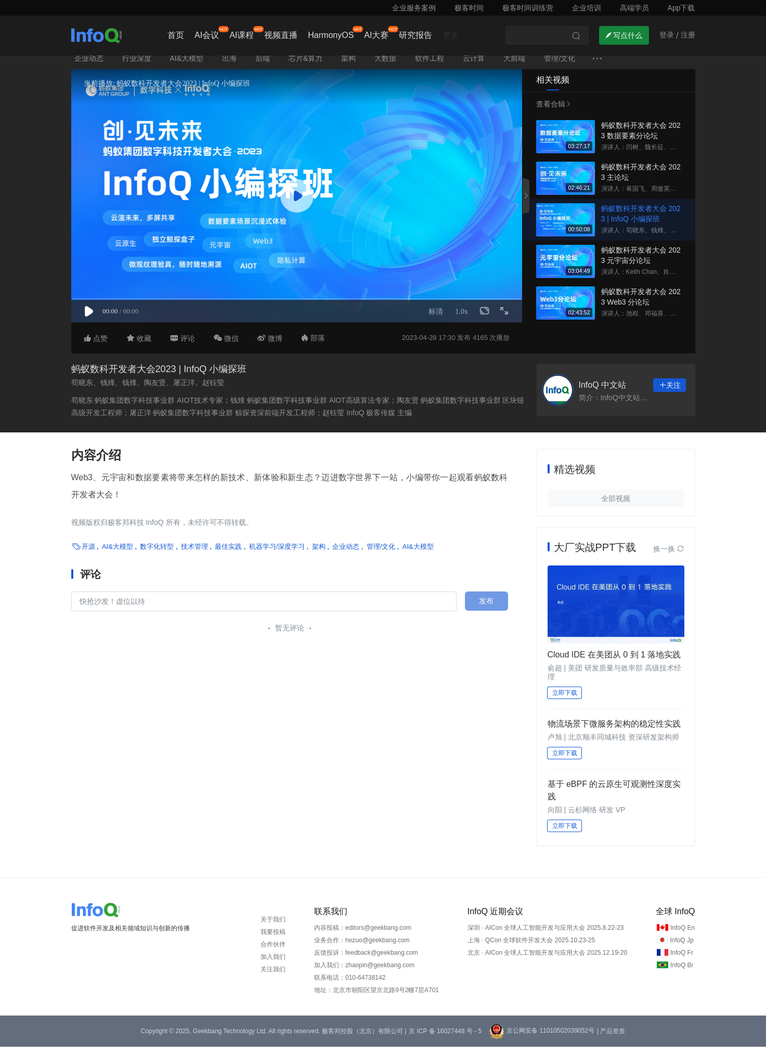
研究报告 (415, 35)
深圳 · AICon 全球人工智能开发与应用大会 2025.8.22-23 (546, 935)
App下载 (681, 8)
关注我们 (273, 976)
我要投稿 (273, 939)
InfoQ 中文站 (603, 392)
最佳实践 (228, 554)
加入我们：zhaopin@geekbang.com (364, 972)
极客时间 (469, 8)
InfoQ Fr (681, 960)
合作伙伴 (273, 951)
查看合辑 (551, 111)
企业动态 (88, 65)
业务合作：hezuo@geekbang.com (362, 947)
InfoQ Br (682, 972)
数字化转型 (157, 554)
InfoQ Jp (681, 947)
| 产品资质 (611, 1038)
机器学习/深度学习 (277, 554)
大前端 (514, 65)
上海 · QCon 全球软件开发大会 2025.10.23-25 (531, 947)
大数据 (385, 65)
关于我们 (273, 926)
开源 (88, 554)
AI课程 (241, 35)
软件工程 (429, 65)
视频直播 (280, 35)
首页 (175, 35)
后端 (262, 65)
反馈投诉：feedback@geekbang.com (366, 960)
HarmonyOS (331, 35)
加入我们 (273, 964)
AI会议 (206, 35)
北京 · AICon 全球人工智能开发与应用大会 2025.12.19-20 (547, 960)
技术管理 (194, 554)
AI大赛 (376, 35)
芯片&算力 (305, 65)
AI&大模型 (187, 65)
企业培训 (586, 8)
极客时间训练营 (527, 8)
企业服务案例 (414, 8)
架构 (348, 65)
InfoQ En (682, 935)
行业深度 (136, 65)
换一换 (668, 556)
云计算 (474, 65)
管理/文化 (559, 65)
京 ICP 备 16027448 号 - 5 (445, 1038)
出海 (229, 65)
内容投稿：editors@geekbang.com (362, 935)
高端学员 (634, 8)
